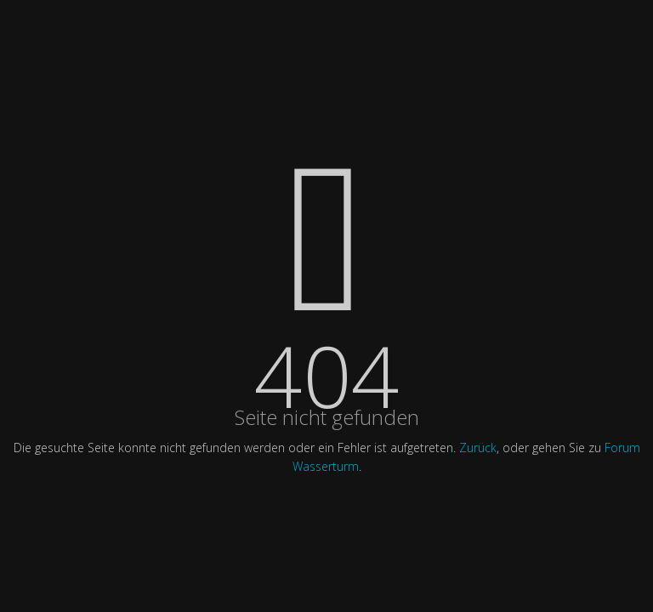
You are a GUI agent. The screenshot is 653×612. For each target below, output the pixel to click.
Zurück (478, 447)
